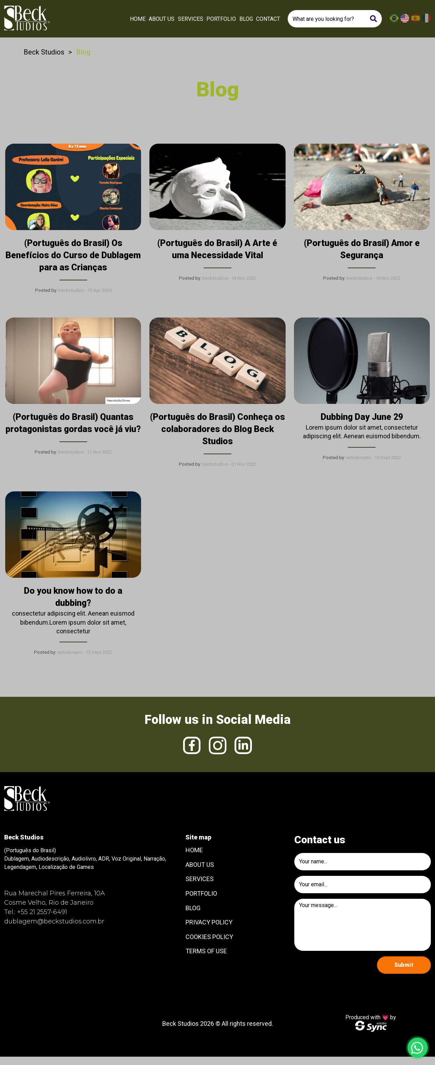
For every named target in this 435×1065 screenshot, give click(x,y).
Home (138, 19)
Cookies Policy (209, 936)
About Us (161, 19)
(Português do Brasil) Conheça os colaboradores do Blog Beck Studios (217, 429)
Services (190, 19)
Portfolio (221, 19)
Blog (246, 19)
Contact (268, 19)
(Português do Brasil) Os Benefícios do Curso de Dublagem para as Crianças (73, 255)
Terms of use (206, 951)
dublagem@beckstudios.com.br (54, 921)
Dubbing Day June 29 (362, 417)
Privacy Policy (209, 922)
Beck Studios (44, 52)
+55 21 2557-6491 (42, 912)
